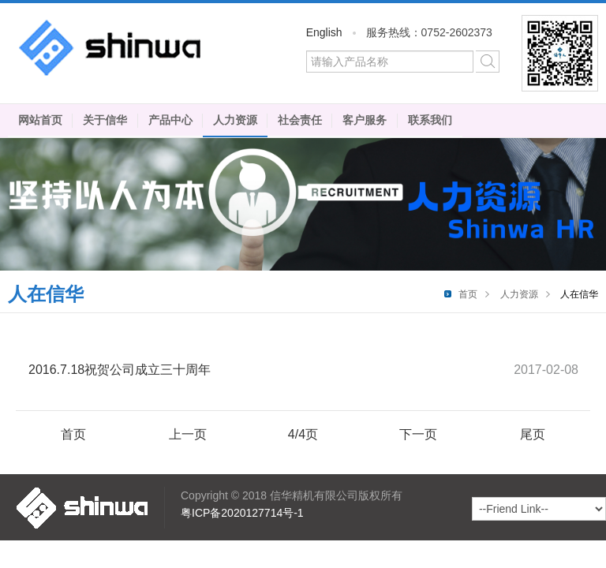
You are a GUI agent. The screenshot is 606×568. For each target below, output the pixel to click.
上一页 (188, 434)
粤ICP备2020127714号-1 (242, 512)
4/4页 (303, 434)
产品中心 (170, 120)
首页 (467, 294)
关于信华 (105, 120)
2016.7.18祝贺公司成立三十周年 (119, 369)
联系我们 (430, 120)
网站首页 (40, 120)
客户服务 (364, 120)
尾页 (532, 434)
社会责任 (300, 120)
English (324, 32)
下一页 (418, 434)
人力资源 (235, 120)
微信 (560, 53)
